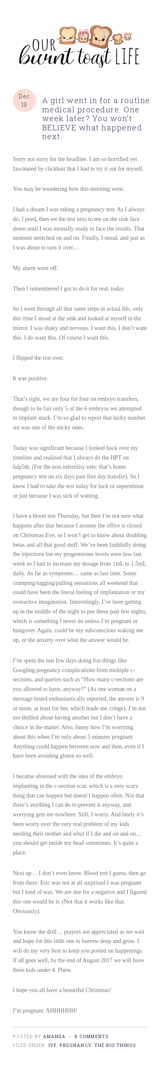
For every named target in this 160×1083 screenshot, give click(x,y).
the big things (115, 1045)
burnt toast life (80, 46)
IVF (52, 1045)
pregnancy (75, 1045)
